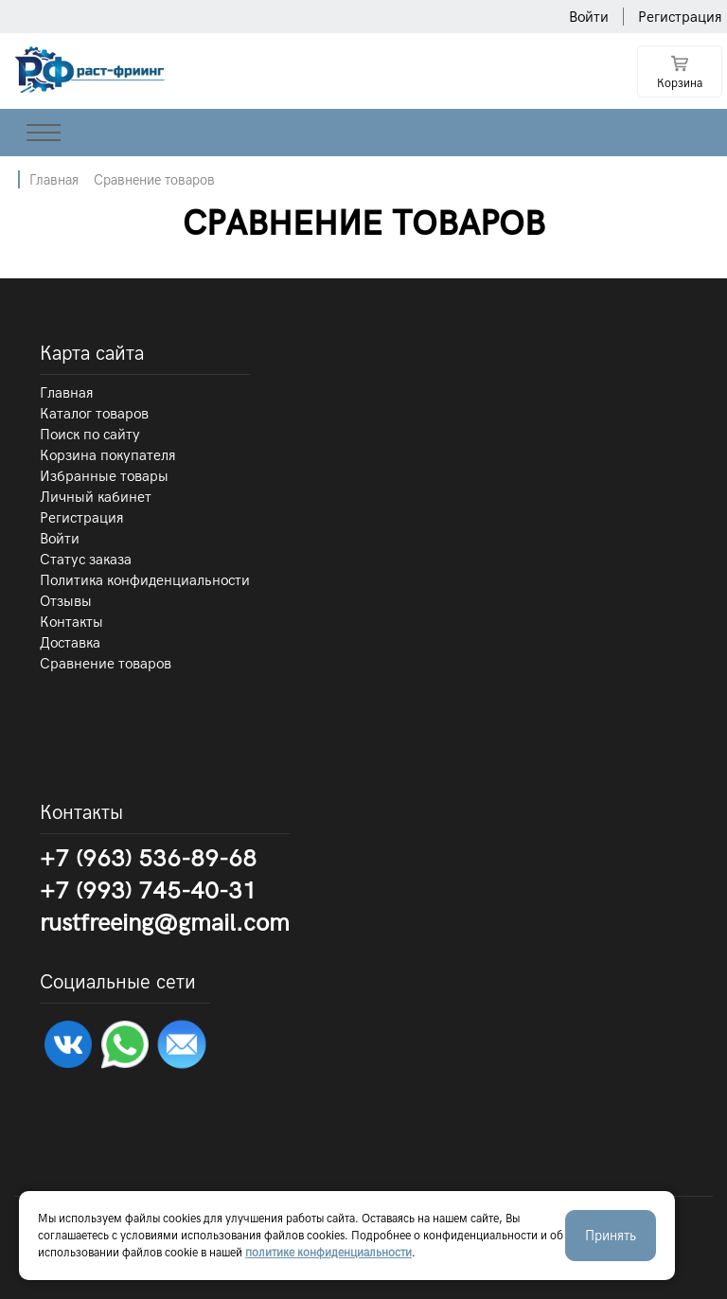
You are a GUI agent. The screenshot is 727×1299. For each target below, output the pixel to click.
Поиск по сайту (90, 434)
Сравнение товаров (154, 179)
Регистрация (680, 17)
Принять (610, 1235)
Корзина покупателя (108, 455)
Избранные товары (104, 476)
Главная (54, 179)
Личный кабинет (95, 497)
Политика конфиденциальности (145, 580)
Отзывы (66, 601)
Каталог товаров (94, 413)
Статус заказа (86, 559)
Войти (589, 17)
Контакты (71, 622)
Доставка (70, 642)
